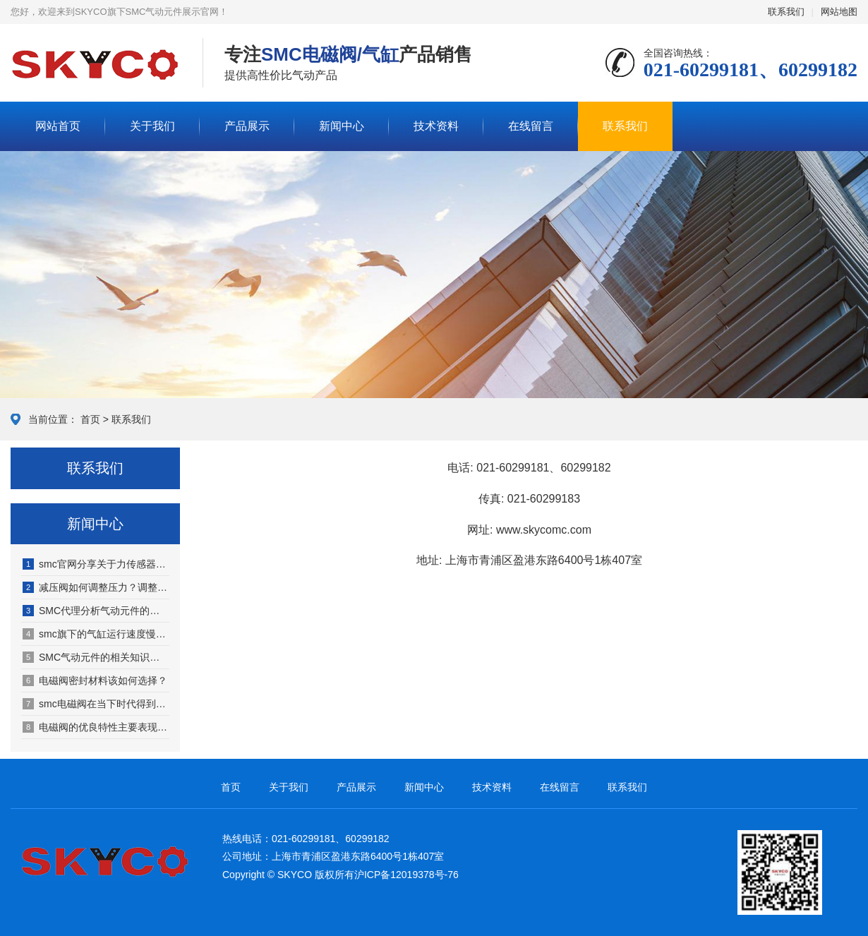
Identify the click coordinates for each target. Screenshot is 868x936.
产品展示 (247, 126)
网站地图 (839, 11)
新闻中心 (341, 126)
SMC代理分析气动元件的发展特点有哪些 (96, 610)
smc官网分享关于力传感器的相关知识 (96, 564)
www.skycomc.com (543, 530)
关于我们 (152, 126)
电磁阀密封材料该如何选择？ (95, 680)
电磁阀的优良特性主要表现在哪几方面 (96, 727)
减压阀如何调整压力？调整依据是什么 (96, 587)
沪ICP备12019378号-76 (406, 874)
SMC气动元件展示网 (96, 63)
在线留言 (530, 126)
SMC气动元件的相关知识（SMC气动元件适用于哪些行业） (96, 657)
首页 (90, 419)
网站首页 (57, 126)
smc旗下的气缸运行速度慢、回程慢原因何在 (96, 634)
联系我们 (786, 11)
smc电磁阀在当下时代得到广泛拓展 (96, 703)
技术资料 (436, 126)
